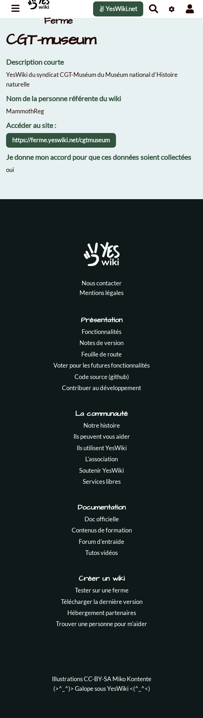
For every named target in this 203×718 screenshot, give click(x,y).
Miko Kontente (131, 679)
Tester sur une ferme (102, 590)
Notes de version (101, 342)
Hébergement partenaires (101, 612)
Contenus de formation (102, 530)
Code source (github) (101, 376)
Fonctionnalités (101, 331)
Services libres (102, 481)
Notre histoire (101, 425)
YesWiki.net (118, 9)
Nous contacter (102, 283)
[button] (190, 9)
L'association (101, 459)
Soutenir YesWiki (101, 470)
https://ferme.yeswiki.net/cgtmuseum (61, 140)
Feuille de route (101, 354)
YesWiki (118, 688)
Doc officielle (101, 519)
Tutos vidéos (101, 552)
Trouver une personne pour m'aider (101, 624)
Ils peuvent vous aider (101, 436)
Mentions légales (101, 292)
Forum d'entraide (101, 541)
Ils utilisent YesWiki (102, 448)
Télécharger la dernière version (101, 601)
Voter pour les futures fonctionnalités (101, 365)
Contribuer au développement (101, 388)
